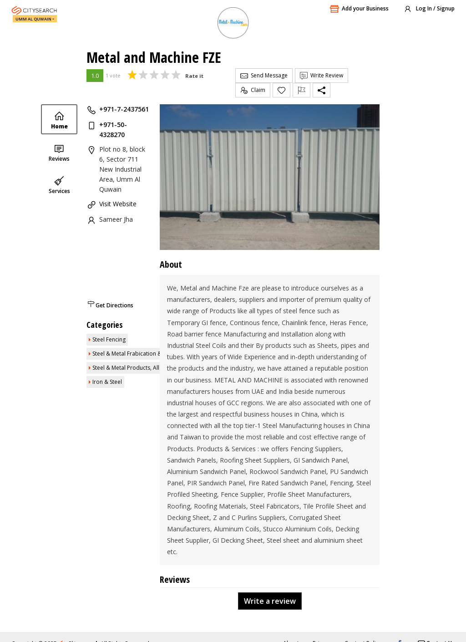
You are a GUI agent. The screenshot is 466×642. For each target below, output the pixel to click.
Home (59, 120)
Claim (252, 90)
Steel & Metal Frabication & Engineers (140, 353)
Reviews (59, 153)
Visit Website (118, 203)
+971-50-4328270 (113, 129)
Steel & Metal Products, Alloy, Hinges (139, 368)
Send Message (264, 75)
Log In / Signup (429, 9)
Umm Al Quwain (33, 19)
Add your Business (359, 9)
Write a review (270, 601)
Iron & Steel (107, 382)
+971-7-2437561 (124, 109)
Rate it (194, 75)
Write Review (321, 75)
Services (59, 185)
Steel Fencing (109, 339)
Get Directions (114, 305)
